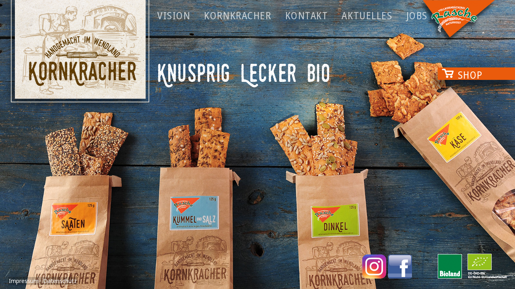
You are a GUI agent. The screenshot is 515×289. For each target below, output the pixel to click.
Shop (470, 73)
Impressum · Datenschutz (43, 281)
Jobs (417, 15)
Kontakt (306, 15)
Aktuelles (367, 15)
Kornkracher (237, 15)
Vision (173, 15)
